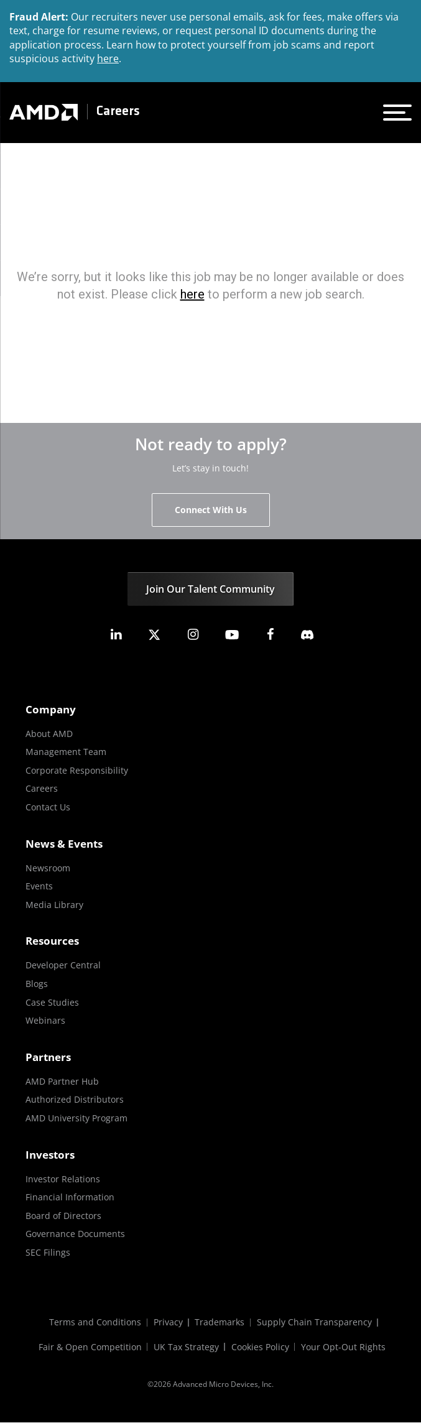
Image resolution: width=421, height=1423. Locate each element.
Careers (118, 111)
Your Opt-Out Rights (344, 1347)
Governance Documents (75, 1234)
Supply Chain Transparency (314, 1322)
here (108, 58)
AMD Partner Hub (62, 1081)
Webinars (45, 1020)
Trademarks (220, 1322)
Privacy (168, 1322)
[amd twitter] (154, 634)
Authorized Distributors (74, 1099)
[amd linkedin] (115, 634)
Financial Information (69, 1197)
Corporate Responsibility (76, 770)
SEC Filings (47, 1252)
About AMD (49, 733)
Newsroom (47, 868)
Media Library (54, 905)
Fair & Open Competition (89, 1347)
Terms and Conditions (95, 1322)
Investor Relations (62, 1179)
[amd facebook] (270, 634)
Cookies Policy (260, 1347)
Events (39, 886)
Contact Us (47, 807)
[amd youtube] (232, 634)
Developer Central (63, 965)
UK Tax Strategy (186, 1347)
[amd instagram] (193, 634)
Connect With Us (211, 510)
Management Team (65, 752)
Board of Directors (63, 1215)
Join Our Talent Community (210, 589)
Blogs (36, 984)
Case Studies (52, 1002)
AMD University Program (76, 1118)
